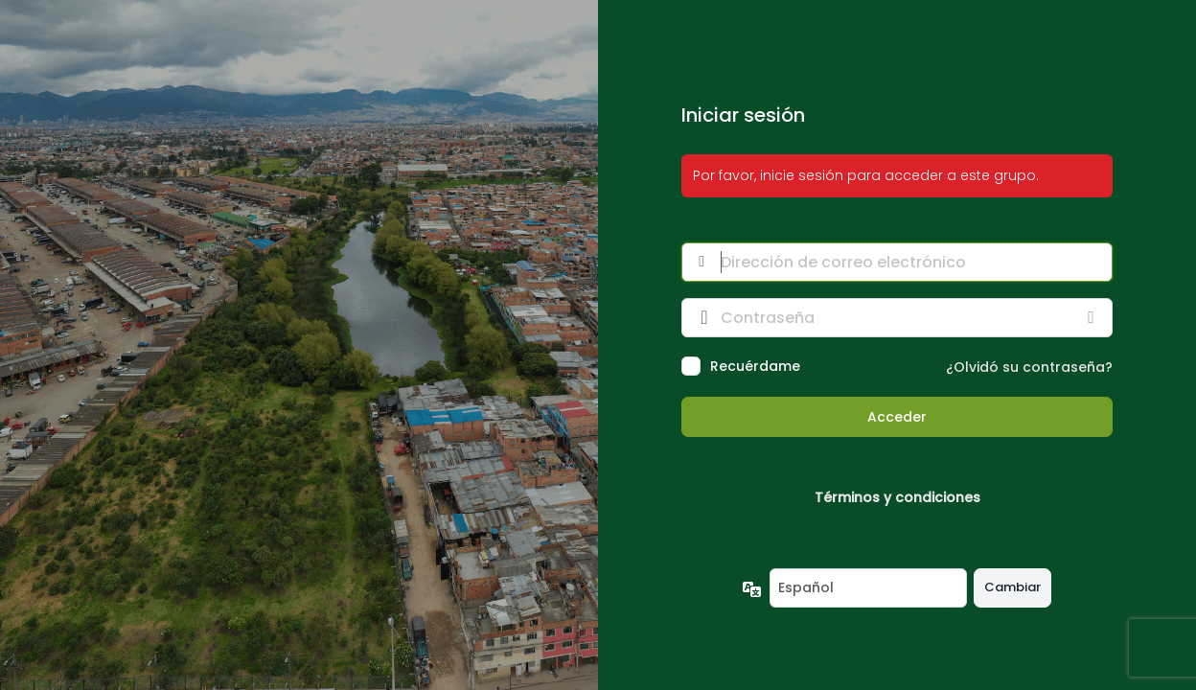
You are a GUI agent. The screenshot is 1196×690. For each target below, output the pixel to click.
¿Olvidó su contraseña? (1029, 367)
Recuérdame (755, 366)
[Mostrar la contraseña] (1093, 317)
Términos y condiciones (897, 497)
